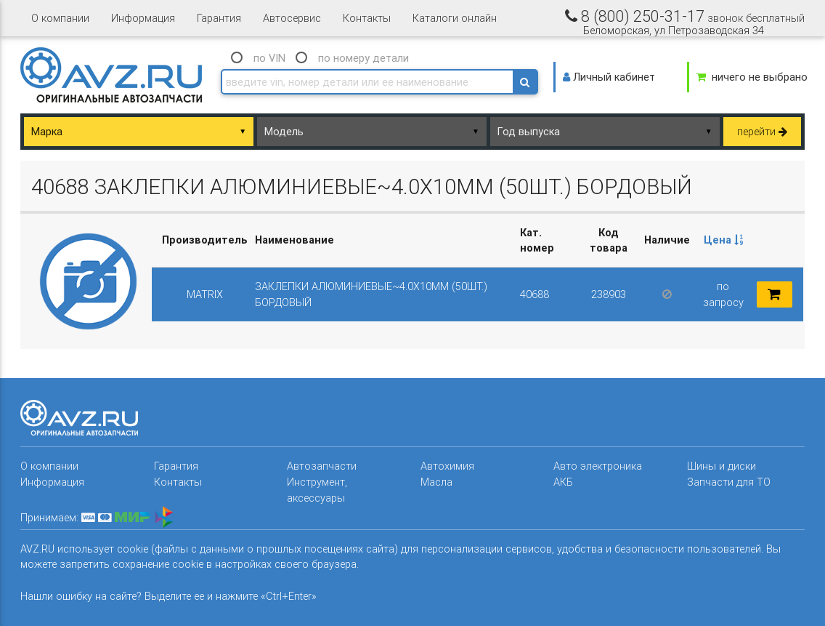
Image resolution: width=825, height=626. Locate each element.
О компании (60, 18)
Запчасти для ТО (729, 482)
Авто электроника (597, 466)
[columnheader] (723, 241)
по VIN (269, 58)
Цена (723, 239)
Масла (436, 482)
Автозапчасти (322, 466)
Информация (143, 18)
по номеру (363, 58)
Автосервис (292, 18)
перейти (762, 131)
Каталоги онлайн (454, 18)
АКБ (563, 482)
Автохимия (447, 466)
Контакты (367, 18)
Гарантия (219, 18)
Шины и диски (721, 466)
